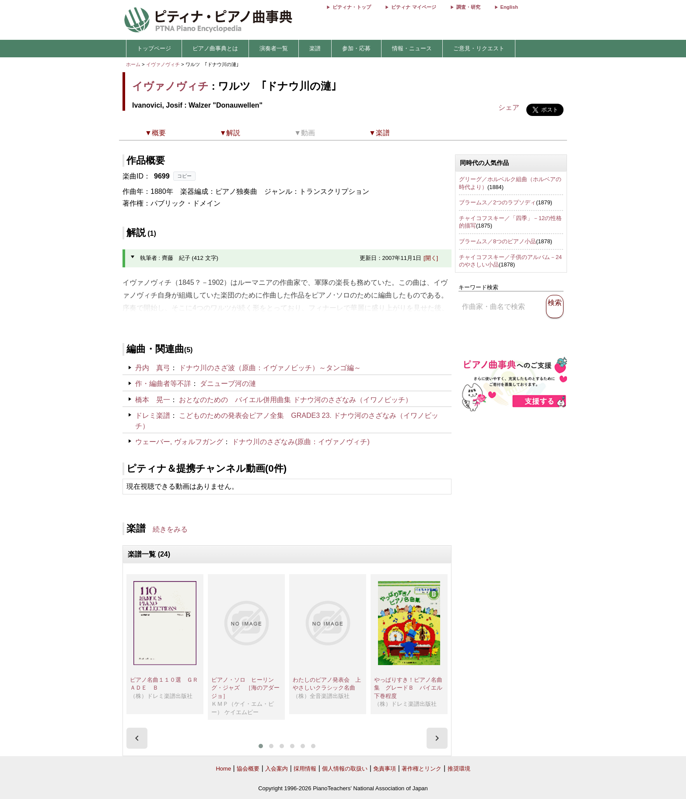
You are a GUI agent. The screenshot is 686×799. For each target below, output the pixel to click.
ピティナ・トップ (351, 7)
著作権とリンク (421, 768)
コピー (184, 176)
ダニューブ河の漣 (228, 383)
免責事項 (384, 768)
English (509, 7)
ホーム (133, 64)
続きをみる (170, 529)
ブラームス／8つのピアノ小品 (497, 241)
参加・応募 (356, 48)
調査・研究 (468, 7)
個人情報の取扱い (345, 768)
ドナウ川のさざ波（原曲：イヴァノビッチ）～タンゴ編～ (270, 367)
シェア (508, 107)
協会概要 (248, 768)
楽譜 (315, 48)
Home (223, 768)
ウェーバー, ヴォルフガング (179, 441)
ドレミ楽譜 (152, 415)
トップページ (154, 48)
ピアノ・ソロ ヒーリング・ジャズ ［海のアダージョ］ (245, 687)
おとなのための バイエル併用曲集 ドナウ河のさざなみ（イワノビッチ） (295, 399)
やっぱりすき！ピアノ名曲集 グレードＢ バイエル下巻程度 (408, 687)
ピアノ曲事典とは (215, 48)
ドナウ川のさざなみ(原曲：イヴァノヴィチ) (301, 441)
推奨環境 (459, 768)
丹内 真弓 (152, 367)
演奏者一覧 (273, 48)
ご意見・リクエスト (478, 48)
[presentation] (136, 738)
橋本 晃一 (152, 399)
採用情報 (305, 768)
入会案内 (276, 768)
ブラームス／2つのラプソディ (497, 202)
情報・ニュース (412, 48)
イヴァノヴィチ (163, 64)
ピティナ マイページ (413, 7)
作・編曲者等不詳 (163, 383)
